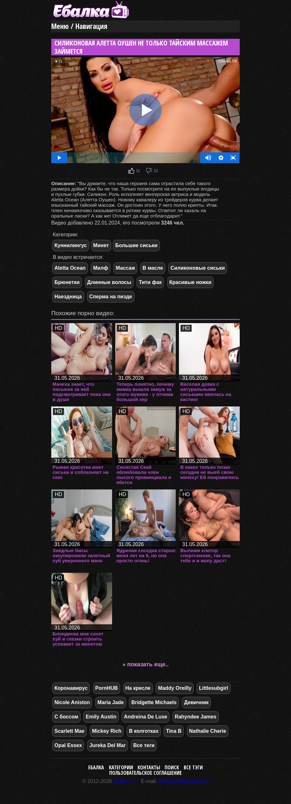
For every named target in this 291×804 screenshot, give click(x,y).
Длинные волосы (109, 282)
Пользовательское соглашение (145, 772)
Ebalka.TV (125, 781)
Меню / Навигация (79, 26)
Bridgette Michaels (153, 702)
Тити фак (150, 282)
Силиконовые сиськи (198, 268)
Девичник (196, 702)
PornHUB (106, 688)
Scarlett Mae (69, 731)
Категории (121, 767)
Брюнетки (67, 282)
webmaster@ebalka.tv (183, 781)
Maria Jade (110, 702)
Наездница (68, 296)
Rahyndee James (195, 716)
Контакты (149, 767)
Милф (100, 268)
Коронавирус (71, 688)
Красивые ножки (190, 282)
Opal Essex (68, 745)
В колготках (144, 731)
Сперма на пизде (110, 296)
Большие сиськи (136, 245)
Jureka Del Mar (107, 745)
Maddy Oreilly (174, 688)
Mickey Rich (106, 731)
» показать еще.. (146, 664)
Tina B (173, 731)
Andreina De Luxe (145, 716)
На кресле (138, 688)
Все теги (143, 745)
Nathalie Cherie (207, 731)
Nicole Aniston (72, 702)
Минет (101, 245)
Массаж (125, 268)
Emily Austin (101, 716)
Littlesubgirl (213, 688)
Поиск (172, 767)
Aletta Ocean (70, 268)
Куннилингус (70, 245)
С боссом (66, 716)
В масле (153, 268)
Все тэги (193, 767)
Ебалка (96, 767)
